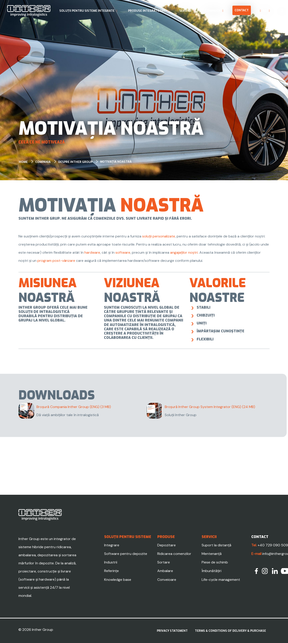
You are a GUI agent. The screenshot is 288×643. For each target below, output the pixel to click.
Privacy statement (172, 631)
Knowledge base (117, 579)
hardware (92, 252)
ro (265, 11)
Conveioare (166, 579)
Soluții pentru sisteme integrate (87, 11)
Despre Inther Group (75, 162)
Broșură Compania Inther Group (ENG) (73, 406)
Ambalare (165, 570)
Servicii (185, 11)
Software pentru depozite (125, 553)
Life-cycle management (221, 579)
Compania (212, 11)
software (122, 252)
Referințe (111, 570)
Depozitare (166, 545)
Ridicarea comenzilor (174, 553)
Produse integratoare (147, 11)
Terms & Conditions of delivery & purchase (230, 631)
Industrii (110, 562)
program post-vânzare (56, 260)
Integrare (111, 545)
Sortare (163, 562)
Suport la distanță (216, 545)
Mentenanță (212, 553)
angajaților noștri (184, 252)
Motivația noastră (116, 162)
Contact (242, 10)
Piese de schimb (215, 562)
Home (23, 162)
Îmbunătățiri (211, 570)
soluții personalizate (158, 236)
